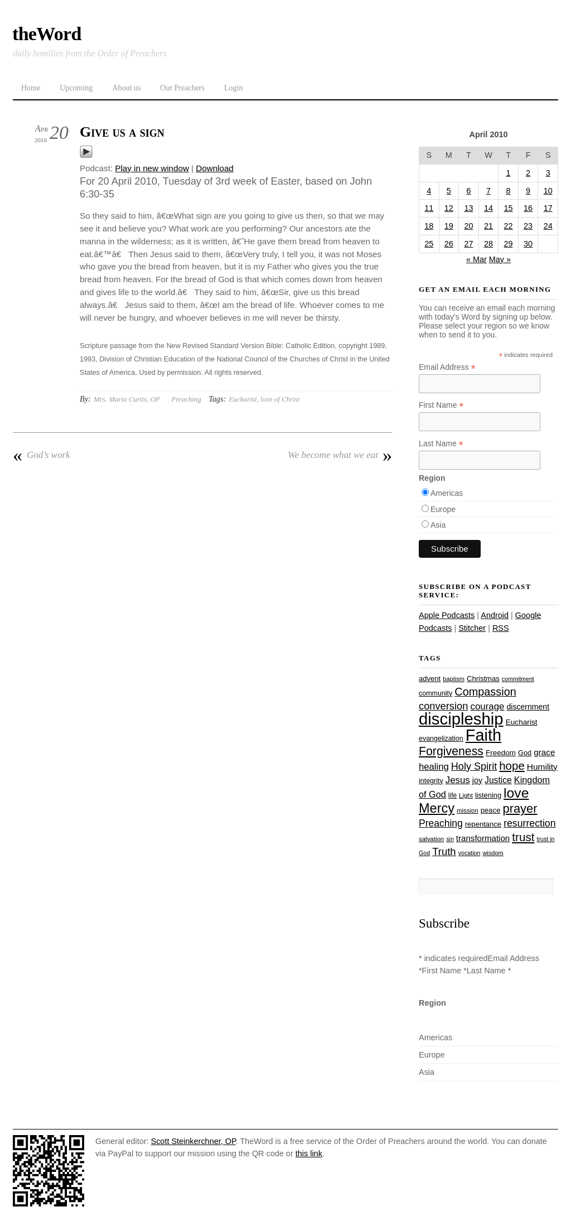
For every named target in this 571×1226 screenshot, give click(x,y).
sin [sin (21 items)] (450, 839)
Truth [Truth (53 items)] (444, 851)
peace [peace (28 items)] (491, 810)
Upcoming (76, 88)
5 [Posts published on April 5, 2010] (449, 190)
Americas (446, 493)
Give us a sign (122, 132)
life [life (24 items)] (452, 795)
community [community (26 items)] (435, 693)
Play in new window (152, 168)
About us (126, 88)
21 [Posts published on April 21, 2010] (488, 225)
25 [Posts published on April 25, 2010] (428, 243)
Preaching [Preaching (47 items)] (441, 823)
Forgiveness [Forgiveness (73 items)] (451, 751)
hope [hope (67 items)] (512, 765)
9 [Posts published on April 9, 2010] (528, 190)
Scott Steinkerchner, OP (193, 1141)
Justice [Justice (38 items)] (498, 780)
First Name (441, 405)
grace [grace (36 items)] (544, 752)
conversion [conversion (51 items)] (443, 706)
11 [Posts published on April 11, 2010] (428, 208)
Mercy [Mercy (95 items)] (436, 808)
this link (309, 1153)
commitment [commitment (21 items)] (518, 678)
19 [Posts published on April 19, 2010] (448, 225)
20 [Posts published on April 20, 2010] (468, 225)
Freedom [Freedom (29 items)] (501, 753)
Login (233, 88)
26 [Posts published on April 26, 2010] (448, 243)
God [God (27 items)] (524, 753)
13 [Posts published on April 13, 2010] (468, 208)
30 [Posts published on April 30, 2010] (528, 243)
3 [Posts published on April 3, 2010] (548, 172)
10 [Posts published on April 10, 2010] (548, 190)
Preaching (186, 399)
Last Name (441, 443)
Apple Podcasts (447, 615)
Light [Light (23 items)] (466, 795)
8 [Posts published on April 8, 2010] (508, 190)
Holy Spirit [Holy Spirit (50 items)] (474, 766)
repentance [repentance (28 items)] (483, 824)
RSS (500, 628)
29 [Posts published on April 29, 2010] (508, 243)
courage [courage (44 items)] (487, 706)
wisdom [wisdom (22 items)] (492, 852)
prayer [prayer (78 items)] (519, 808)
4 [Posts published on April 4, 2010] (429, 190)
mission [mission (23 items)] (467, 810)
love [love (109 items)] (516, 792)
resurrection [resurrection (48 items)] (529, 823)
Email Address (447, 367)
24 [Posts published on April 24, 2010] (548, 225)
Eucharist (243, 399)
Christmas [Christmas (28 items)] (483, 678)
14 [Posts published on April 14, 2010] (488, 208)
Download (215, 168)
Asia (438, 524)
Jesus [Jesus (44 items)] (458, 780)
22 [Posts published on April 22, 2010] (508, 225)
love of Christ (279, 399)
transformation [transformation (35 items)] (483, 838)
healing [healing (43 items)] (434, 766)
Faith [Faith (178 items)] (483, 735)
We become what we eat (340, 455)
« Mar (476, 259)
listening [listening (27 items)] (488, 795)
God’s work (41, 455)
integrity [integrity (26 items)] (431, 781)
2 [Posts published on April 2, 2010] (528, 172)
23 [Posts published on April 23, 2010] (528, 225)
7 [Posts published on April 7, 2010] (488, 190)
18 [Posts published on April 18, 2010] (428, 225)
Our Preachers (182, 88)
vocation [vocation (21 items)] (469, 852)
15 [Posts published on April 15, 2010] (508, 208)
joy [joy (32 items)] (477, 780)
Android (495, 615)
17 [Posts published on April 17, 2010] (548, 208)
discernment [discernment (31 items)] (527, 706)
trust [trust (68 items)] (523, 837)
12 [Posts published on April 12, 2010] (448, 208)
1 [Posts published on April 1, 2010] (508, 172)
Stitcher (472, 628)
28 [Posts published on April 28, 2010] (488, 243)
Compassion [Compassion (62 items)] (485, 692)
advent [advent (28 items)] (430, 678)
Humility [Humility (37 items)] (542, 766)
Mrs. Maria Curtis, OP (127, 399)
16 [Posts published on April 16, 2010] (528, 208)
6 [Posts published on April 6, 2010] (468, 190)
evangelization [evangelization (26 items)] (441, 738)
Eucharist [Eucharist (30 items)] (522, 722)
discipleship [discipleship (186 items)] (461, 718)
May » (500, 259)
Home (30, 88)
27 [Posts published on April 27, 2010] (468, 243)
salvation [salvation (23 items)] (431, 839)
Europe (443, 509)
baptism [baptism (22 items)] (453, 678)
